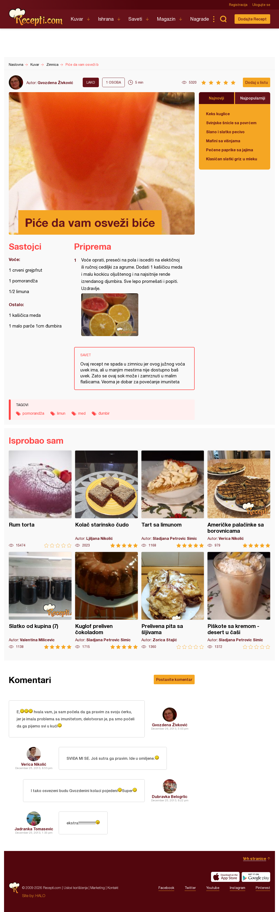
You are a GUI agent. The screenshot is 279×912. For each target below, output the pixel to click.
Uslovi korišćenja (76, 888)
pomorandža (33, 413)
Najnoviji (216, 98)
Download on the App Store (225, 877)
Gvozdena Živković (55, 82)
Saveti (135, 19)
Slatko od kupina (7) (40, 600)
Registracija (238, 5)
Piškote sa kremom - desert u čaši (238, 600)
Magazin (166, 19)
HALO (40, 895)
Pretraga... (223, 19)
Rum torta (40, 499)
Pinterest (263, 888)
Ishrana (106, 19)
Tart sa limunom (172, 499)
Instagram (237, 888)
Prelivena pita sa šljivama (172, 600)
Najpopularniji (252, 98)
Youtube (212, 888)
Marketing (97, 888)
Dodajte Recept (252, 19)
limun (61, 413)
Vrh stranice (254, 858)
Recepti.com (36, 17)
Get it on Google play (256, 877)
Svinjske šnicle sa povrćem (231, 122)
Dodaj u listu (256, 82)
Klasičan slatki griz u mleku (231, 159)
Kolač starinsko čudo (106, 499)
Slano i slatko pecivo (225, 131)
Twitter (190, 888)
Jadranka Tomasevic (33, 828)
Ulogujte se (261, 5)
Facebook (166, 888)
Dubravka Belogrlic (170, 796)
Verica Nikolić (33, 764)
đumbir (104, 413)
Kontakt (112, 888)
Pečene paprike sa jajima (229, 149)
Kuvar (77, 19)
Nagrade (199, 19)
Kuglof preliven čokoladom (106, 600)
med (82, 413)
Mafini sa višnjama (223, 140)
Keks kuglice (218, 113)
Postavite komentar (174, 679)
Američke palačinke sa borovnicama (238, 499)
